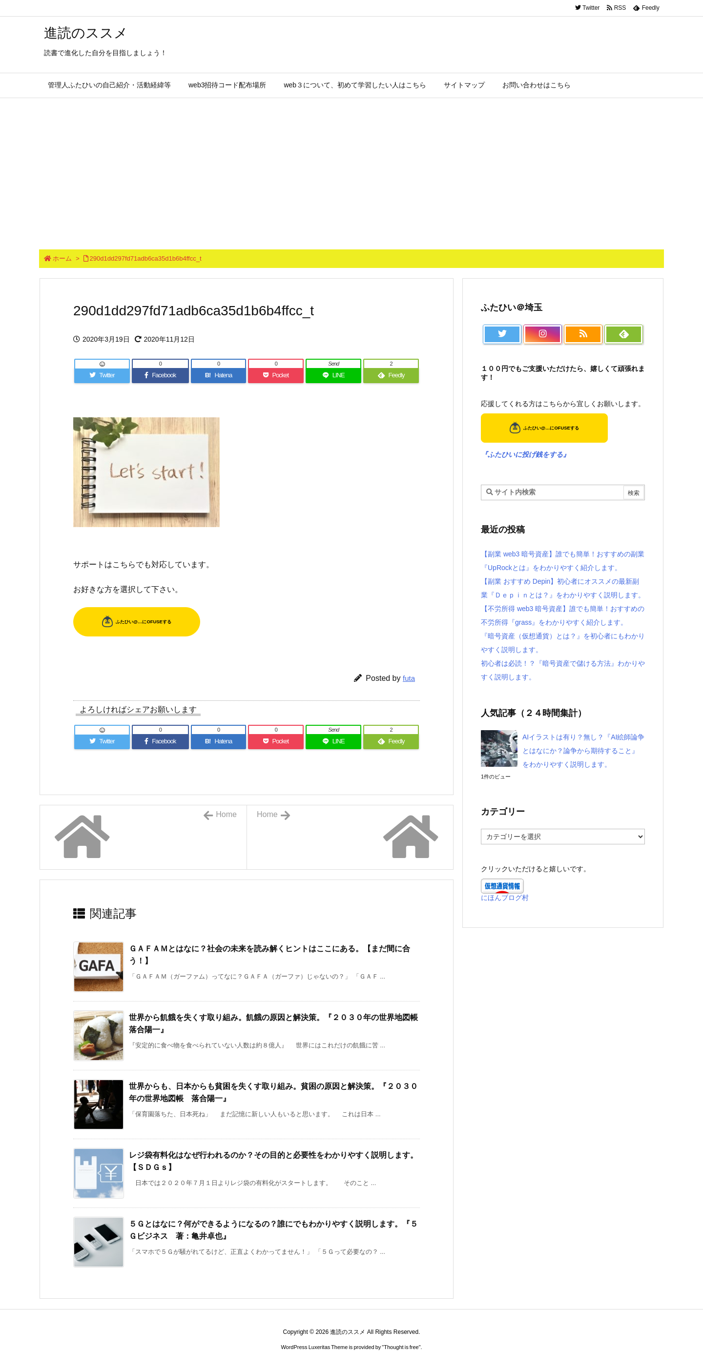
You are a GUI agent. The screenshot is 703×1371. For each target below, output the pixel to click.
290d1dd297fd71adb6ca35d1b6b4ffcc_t (146, 258)
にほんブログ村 (505, 897)
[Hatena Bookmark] (219, 375)
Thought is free (401, 1347)
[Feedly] (391, 375)
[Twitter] (102, 375)
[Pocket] (276, 375)
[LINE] (333, 375)
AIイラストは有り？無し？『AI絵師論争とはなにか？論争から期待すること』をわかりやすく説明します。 (583, 750)
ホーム (62, 258)
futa (409, 678)
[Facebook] (160, 375)
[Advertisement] (351, 171)
